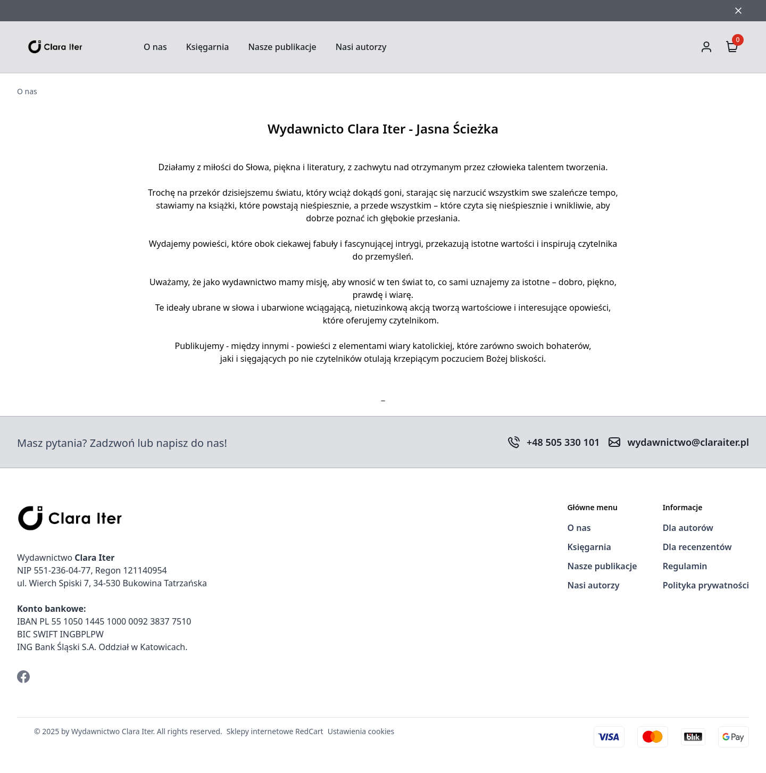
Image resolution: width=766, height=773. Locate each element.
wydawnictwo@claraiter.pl (688, 442)
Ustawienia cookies (361, 731)
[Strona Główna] (81, 46)
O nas (155, 47)
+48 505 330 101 (563, 442)
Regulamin (685, 566)
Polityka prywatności (706, 585)
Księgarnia (207, 47)
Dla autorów (688, 528)
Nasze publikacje (282, 47)
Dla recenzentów (697, 547)
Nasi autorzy (361, 47)
